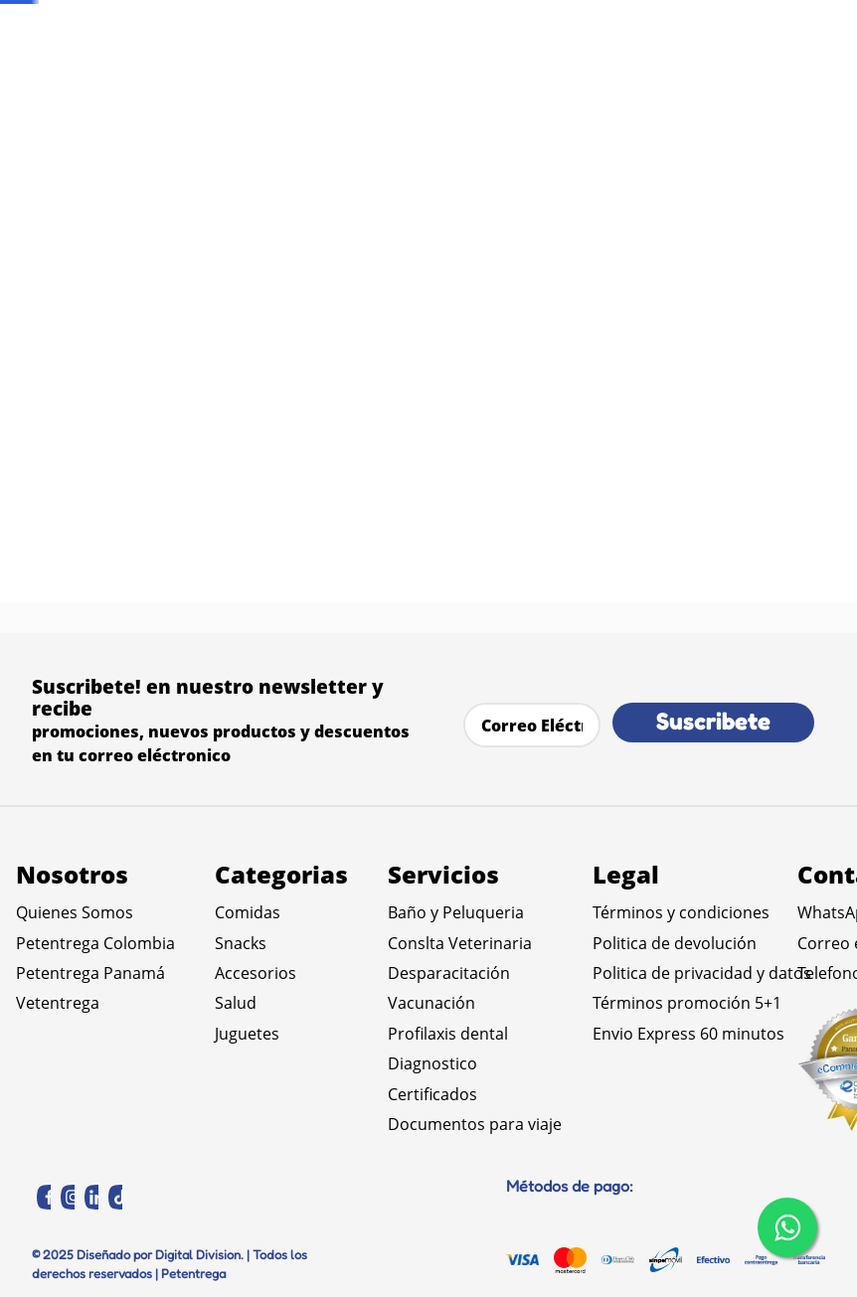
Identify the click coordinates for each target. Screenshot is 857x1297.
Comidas (54, 169)
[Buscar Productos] (491, 94)
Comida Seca (154, 169)
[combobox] (623, 94)
